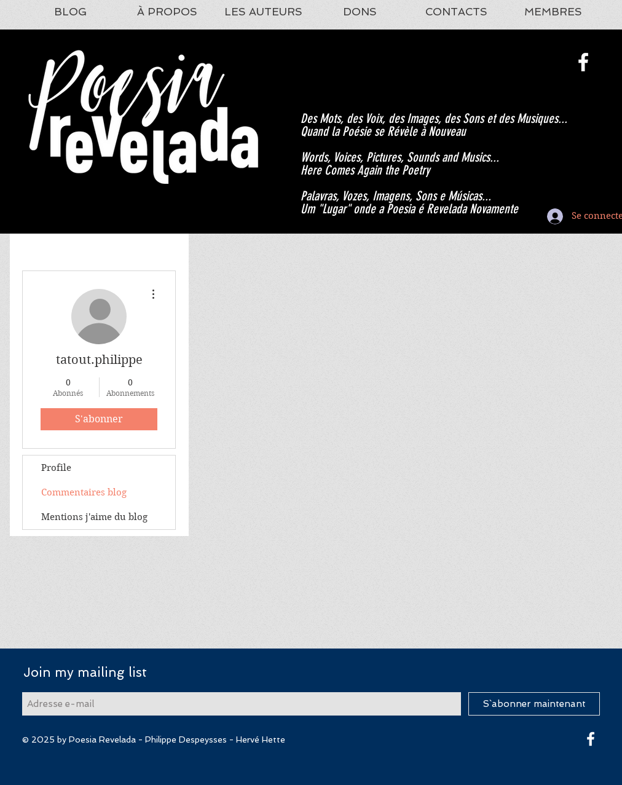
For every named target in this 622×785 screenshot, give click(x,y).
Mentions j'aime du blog (94, 517)
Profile (56, 467)
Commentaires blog (84, 492)
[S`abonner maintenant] (534, 704)
